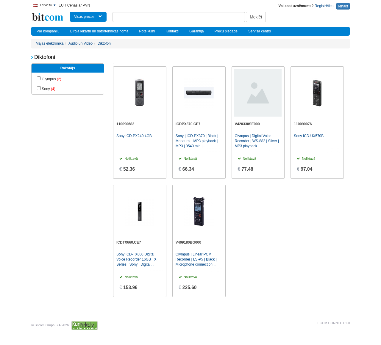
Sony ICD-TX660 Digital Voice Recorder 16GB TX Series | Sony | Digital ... (136, 259)
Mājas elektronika (49, 43)
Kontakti (172, 31)
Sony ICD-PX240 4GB (134, 136)
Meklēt (256, 17)
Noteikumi (147, 31)
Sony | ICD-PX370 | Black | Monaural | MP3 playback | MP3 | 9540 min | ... (197, 141)
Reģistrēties (324, 6)
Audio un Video (80, 43)
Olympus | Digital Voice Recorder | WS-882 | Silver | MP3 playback (257, 141)
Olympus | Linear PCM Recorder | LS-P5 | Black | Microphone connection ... (196, 259)
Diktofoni (105, 43)
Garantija (196, 31)
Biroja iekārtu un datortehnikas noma (99, 31)
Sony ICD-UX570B (309, 136)
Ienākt (343, 6)
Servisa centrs (259, 31)
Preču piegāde (226, 31)
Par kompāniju (48, 31)
